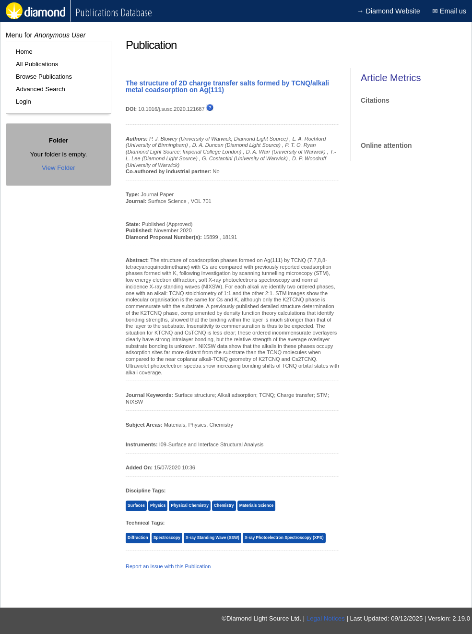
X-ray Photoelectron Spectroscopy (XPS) (284, 537)
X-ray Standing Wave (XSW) (212, 537)
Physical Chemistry (190, 505)
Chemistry (224, 505)
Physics (157, 505)
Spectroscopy (166, 537)
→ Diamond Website (388, 11)
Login (23, 101)
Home (24, 51)
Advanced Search (40, 89)
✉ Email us (449, 11)
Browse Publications (44, 76)
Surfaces (136, 505)
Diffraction (138, 537)
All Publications (37, 64)
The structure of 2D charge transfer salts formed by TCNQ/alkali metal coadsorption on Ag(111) (227, 86)
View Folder (58, 167)
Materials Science (256, 505)
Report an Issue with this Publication (168, 566)
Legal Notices (326, 618)
